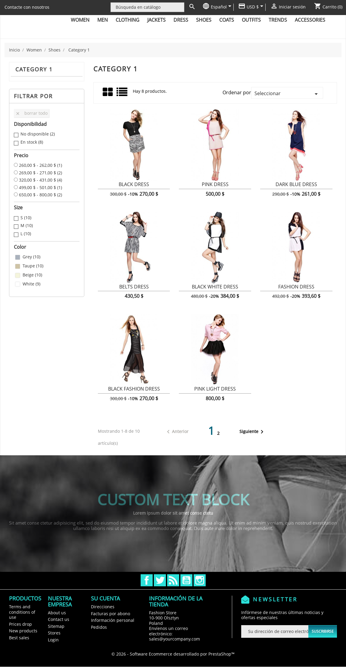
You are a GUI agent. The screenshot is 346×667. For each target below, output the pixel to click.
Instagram (200, 580)
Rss (173, 580)
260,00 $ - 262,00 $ (40, 165)
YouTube (186, 580)
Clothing (127, 20)
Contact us (58, 619)
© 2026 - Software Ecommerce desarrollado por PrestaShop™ (173, 654)
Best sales (19, 638)
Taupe (33, 266)
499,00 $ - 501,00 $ (40, 187)
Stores (54, 633)
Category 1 (34, 69)
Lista (122, 94)
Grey (31, 257)
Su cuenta (105, 598)
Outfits (251, 20)
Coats (226, 20)
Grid (108, 92)
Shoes (203, 20)
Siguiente (252, 431)
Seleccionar (287, 94)
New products (23, 631)
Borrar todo (31, 113)
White (31, 284)
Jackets (156, 20)
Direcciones (102, 606)
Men (102, 20)
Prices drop (20, 624)
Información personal (112, 620)
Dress (180, 20)
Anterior (177, 431)
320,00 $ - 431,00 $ (40, 180)
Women (80, 20)
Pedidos (99, 627)
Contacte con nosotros (27, 7)
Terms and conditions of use (22, 612)
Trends (278, 20)
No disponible (37, 134)
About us (57, 613)
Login (53, 640)
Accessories (310, 20)
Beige (32, 275)
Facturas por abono (110, 613)
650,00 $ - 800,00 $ (40, 195)
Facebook (147, 580)
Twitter (160, 580)
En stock (31, 142)
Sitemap (56, 626)
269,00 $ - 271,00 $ (40, 173)
